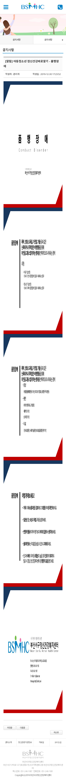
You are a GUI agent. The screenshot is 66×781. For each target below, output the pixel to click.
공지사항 (16, 39)
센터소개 (8, 742)
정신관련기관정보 (25, 742)
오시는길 (58, 742)
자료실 (41, 742)
